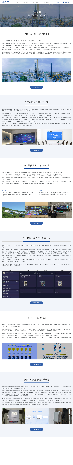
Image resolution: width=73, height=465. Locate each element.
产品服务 (25, 2)
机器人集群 (36, 2)
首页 (16, 2)
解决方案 (46, 2)
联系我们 (17, 6)
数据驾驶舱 (51, 4)
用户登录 (58, 4)
